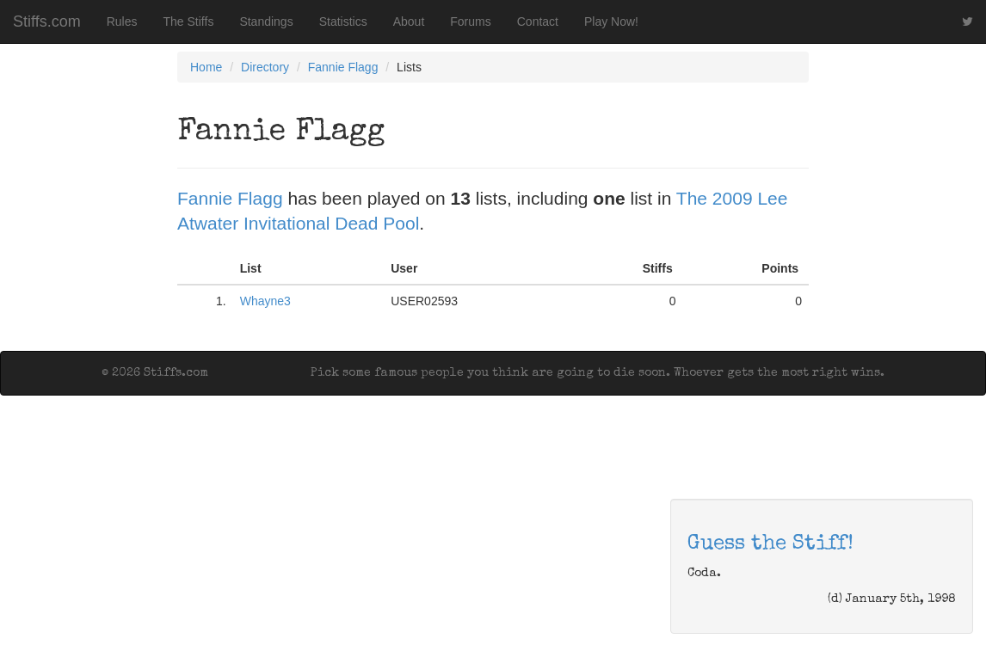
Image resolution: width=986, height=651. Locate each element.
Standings (266, 21)
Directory (265, 67)
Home (206, 67)
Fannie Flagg (343, 67)
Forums (470, 21)
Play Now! (611, 21)
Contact (537, 21)
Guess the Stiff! (770, 544)
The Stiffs (188, 21)
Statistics (343, 21)
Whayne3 (265, 301)
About (409, 21)
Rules (122, 21)
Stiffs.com (47, 21)
